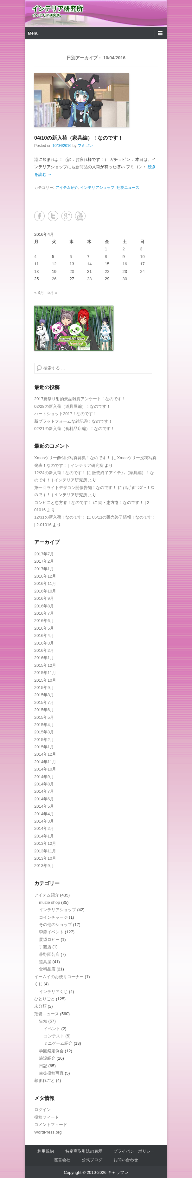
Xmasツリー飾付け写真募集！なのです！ (72, 457)
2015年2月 (44, 739)
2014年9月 (44, 776)
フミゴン (85, 145)
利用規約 (45, 1151)
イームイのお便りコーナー (59, 976)
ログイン (42, 1109)
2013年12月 (45, 843)
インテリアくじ (53, 991)
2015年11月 (45, 672)
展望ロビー (49, 939)
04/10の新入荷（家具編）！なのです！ (78, 138)
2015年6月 (44, 709)
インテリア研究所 (57, 8)
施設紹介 (47, 1058)
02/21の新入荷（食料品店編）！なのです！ (74, 428)
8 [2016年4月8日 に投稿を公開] (106, 256)
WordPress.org (47, 1132)
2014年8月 (44, 784)
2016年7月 (44, 613)
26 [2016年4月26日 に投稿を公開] (54, 278)
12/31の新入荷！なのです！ (60, 517)
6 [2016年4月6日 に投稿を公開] (70, 256)
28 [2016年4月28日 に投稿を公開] (89, 278)
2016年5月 (44, 628)
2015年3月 (44, 732)
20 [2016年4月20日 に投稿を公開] (71, 271)
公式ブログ (92, 1159)
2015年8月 (44, 694)
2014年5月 (44, 806)
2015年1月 (44, 747)
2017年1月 (44, 568)
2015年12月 (45, 665)
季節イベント (51, 932)
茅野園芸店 (49, 954)
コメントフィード (50, 1124)
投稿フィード (46, 1117)
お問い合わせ (125, 1159)
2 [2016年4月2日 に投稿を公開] (124, 249)
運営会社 (62, 1159)
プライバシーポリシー (134, 1151)
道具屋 (45, 961)
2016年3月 (44, 643)
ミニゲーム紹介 (58, 1043)
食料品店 (47, 969)
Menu (33, 33)
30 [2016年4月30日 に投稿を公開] (125, 278)
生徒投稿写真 (51, 1073)
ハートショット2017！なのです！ (65, 413)
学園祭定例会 (51, 1051)
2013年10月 (45, 858)
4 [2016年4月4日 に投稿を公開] (35, 256)
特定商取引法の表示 (83, 1151)
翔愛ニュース (128, 187)
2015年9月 (44, 687)
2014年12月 (45, 754)
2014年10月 (45, 769)
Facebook (39, 216)
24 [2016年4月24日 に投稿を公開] (142, 271)
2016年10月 (45, 591)
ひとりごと (44, 998)
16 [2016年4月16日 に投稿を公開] (125, 263)
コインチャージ (53, 917)
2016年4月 (44, 635)
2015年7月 (44, 702)
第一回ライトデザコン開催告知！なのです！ (75, 487)
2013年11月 (45, 851)
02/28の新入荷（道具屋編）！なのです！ (72, 406)
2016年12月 (45, 576)
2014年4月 (44, 813)
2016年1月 (44, 657)
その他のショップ (55, 924)
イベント (52, 1028)
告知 (43, 1021)
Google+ (66, 216)
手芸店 (45, 946)
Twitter (53, 216)
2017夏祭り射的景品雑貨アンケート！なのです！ (80, 398)
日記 (43, 1065)
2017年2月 (44, 561)
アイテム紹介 (66, 187)
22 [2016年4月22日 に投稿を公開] (107, 271)
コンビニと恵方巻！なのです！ (63, 502)
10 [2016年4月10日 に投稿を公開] (142, 256)
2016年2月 (44, 650)
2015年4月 (44, 724)
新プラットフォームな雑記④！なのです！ (73, 421)
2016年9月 (44, 598)
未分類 (40, 1006)
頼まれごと (44, 1080)
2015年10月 (45, 680)
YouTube (80, 216)
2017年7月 (44, 554)
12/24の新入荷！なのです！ (60, 472)
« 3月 (39, 292)
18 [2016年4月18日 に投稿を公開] (36, 271)
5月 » (52, 292)
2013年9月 (44, 865)
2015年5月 (44, 717)
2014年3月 (44, 821)
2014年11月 (45, 761)
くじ (38, 984)
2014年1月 (44, 836)
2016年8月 (44, 606)
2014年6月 (44, 799)
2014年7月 (44, 791)
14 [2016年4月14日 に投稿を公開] (89, 263)
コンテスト (54, 1036)
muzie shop (49, 902)
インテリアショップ (97, 187)
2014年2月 (44, 828)
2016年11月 (45, 583)
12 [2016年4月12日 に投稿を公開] (54, 263)
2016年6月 (44, 620)
